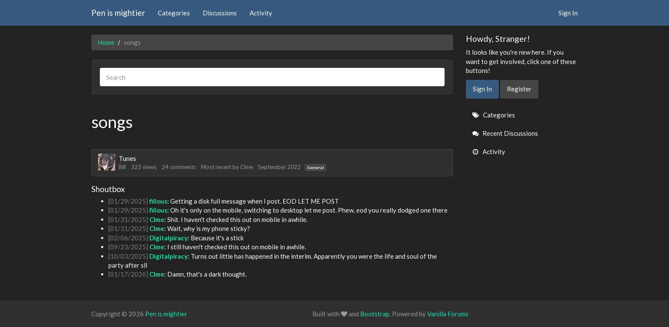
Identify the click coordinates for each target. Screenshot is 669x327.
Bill (122, 167)
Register (519, 89)
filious (158, 201)
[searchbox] (272, 77)
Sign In (568, 13)
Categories (174, 13)
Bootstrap (375, 314)
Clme (246, 167)
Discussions (220, 13)
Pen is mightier (118, 13)
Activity (261, 13)
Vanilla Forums (447, 314)
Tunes (127, 158)
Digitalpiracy (168, 238)
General (315, 167)
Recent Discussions (505, 133)
